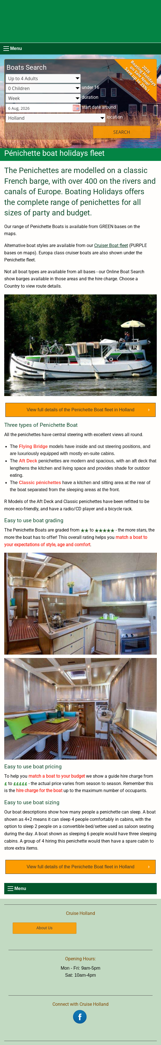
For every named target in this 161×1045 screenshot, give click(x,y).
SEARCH (121, 132)
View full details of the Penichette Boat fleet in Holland (80, 409)
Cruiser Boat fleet (111, 245)
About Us (44, 928)
